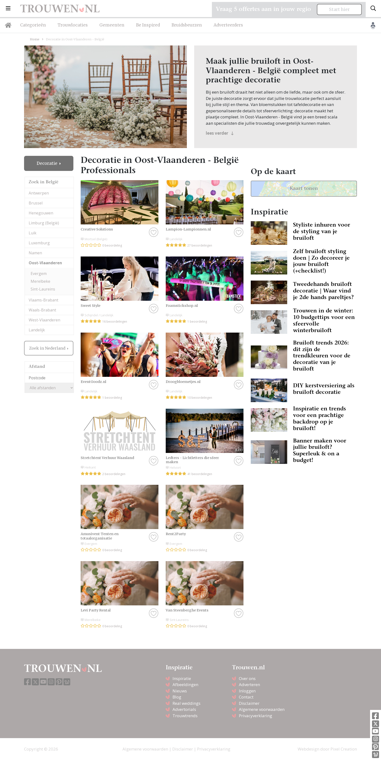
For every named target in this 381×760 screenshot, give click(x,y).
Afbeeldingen (185, 684)
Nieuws (180, 691)
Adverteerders (228, 25)
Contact (246, 697)
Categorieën (33, 25)
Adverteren (249, 684)
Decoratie (47, 163)
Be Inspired (148, 25)
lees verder (220, 133)
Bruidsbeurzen (187, 25)
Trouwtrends (185, 715)
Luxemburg (39, 243)
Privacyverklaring (255, 715)
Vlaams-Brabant (43, 300)
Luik (32, 233)
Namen (35, 253)
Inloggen (247, 691)
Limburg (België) (44, 223)
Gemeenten (111, 25)
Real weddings (186, 703)
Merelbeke (40, 281)
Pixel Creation (343, 749)
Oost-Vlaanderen (45, 262)
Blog (177, 697)
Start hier (339, 9)
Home (34, 39)
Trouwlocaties (73, 25)
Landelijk (37, 330)
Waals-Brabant (42, 310)
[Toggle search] (373, 8)
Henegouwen (41, 213)
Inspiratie (182, 678)
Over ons (247, 678)
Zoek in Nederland (47, 348)
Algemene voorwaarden (262, 709)
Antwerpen (39, 193)
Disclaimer (249, 703)
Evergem (39, 273)
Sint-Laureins (43, 289)
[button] (8, 8)
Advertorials (184, 709)
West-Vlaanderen (44, 320)
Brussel (36, 203)
